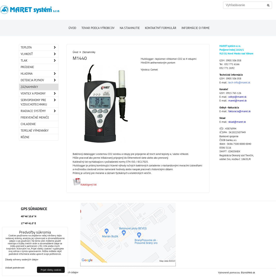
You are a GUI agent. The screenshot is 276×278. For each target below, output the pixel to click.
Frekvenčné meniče (35, 117)
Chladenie (28, 124)
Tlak (39, 60)
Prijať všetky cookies (51, 269)
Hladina (39, 73)
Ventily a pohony (39, 93)
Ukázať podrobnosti (14, 267)
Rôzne (25, 137)
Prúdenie (27, 67)
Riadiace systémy (39, 111)
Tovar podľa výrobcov (98, 28)
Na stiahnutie (130, 28)
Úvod (72, 28)
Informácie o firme (195, 28)
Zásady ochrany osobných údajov (21, 259)
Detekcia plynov (39, 80)
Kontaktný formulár (160, 28)
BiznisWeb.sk (248, 272)
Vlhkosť (39, 54)
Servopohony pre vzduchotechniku (39, 102)
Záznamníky (29, 87)
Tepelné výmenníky (34, 130)
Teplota (39, 47)
